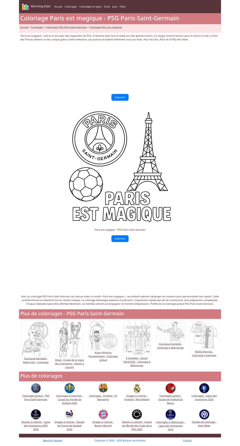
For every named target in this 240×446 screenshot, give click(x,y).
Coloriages (71, 6)
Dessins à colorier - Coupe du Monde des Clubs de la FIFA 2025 (137, 421)
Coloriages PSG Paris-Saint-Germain (66, 27)
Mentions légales (52, 440)
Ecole (107, 6)
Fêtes (123, 6)
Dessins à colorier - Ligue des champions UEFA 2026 (35, 421)
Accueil (58, 6)
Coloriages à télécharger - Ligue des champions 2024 (170, 421)
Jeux (114, 6)
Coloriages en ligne (90, 6)
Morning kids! (36, 6)
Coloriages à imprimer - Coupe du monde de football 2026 (69, 395)
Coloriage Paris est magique (106, 27)
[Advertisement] (120, 67)
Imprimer (120, 97)
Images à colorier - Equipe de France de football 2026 (69, 421)
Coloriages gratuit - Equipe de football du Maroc (170, 395)
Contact (187, 440)
